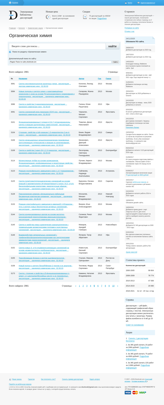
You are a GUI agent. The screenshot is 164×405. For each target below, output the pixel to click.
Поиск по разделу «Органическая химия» (28, 52)
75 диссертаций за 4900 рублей (137, 175)
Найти (112, 46)
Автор (81, 79)
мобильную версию (139, 182)
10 (113, 286)
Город (108, 79)
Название (23, 79)
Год (99, 79)
